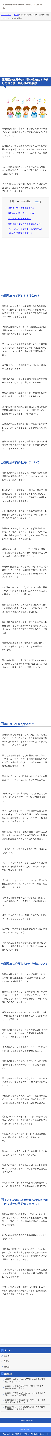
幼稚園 (7, 1367)
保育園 (16, 15)
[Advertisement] (25, 48)
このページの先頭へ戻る (25, 1420)
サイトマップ (25, 1430)
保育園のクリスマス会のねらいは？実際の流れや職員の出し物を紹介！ (25, 1408)
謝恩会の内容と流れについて (21, 213)
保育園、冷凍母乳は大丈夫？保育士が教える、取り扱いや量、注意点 (25, 1387)
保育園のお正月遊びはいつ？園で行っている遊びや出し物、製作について (25, 1401)
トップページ (6, 15)
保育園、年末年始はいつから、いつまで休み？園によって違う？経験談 (25, 1394)
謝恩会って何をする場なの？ (21, 208)
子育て (7, 1361)
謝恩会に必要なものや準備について (24, 224)
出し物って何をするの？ (19, 218)
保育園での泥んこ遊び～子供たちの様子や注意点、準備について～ (25, 1380)
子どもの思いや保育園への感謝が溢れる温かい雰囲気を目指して (25, 231)
